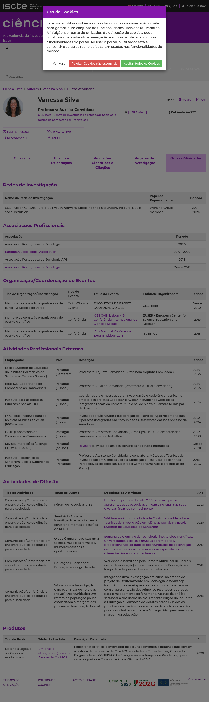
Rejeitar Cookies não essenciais (94, 63)
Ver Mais (59, 63)
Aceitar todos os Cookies (142, 63)
